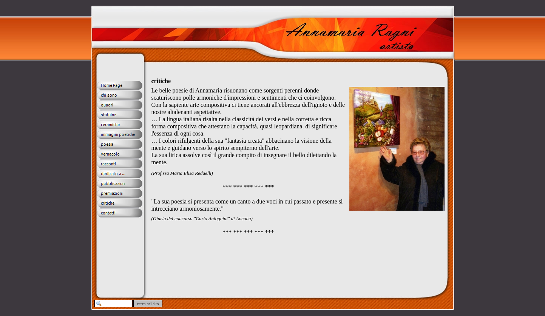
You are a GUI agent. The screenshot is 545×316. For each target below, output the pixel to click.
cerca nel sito (148, 303)
